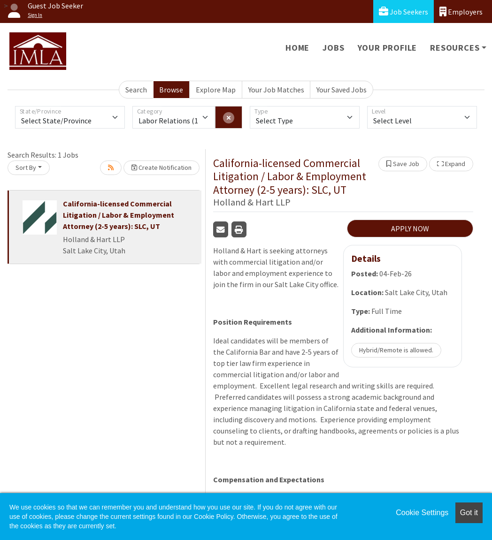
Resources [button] (454, 47)
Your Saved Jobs (341, 89)
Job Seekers (403, 11)
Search (136, 89)
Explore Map (216, 89)
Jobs (333, 47)
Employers (461, 11)
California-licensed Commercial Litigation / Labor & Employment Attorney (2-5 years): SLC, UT (118, 215)
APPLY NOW (410, 228)
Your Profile (387, 47)
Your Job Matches (276, 89)
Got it (469, 513)
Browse (171, 89)
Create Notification (161, 167)
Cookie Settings (422, 513)
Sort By (25, 167)
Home (297, 47)
